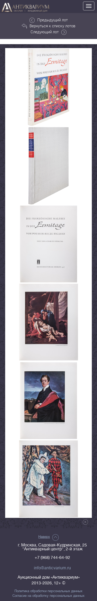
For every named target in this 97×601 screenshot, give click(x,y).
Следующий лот (48, 32)
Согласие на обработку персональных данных (48, 596)
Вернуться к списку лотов (48, 26)
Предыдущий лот (48, 20)
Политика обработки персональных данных (48, 591)
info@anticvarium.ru (52, 568)
